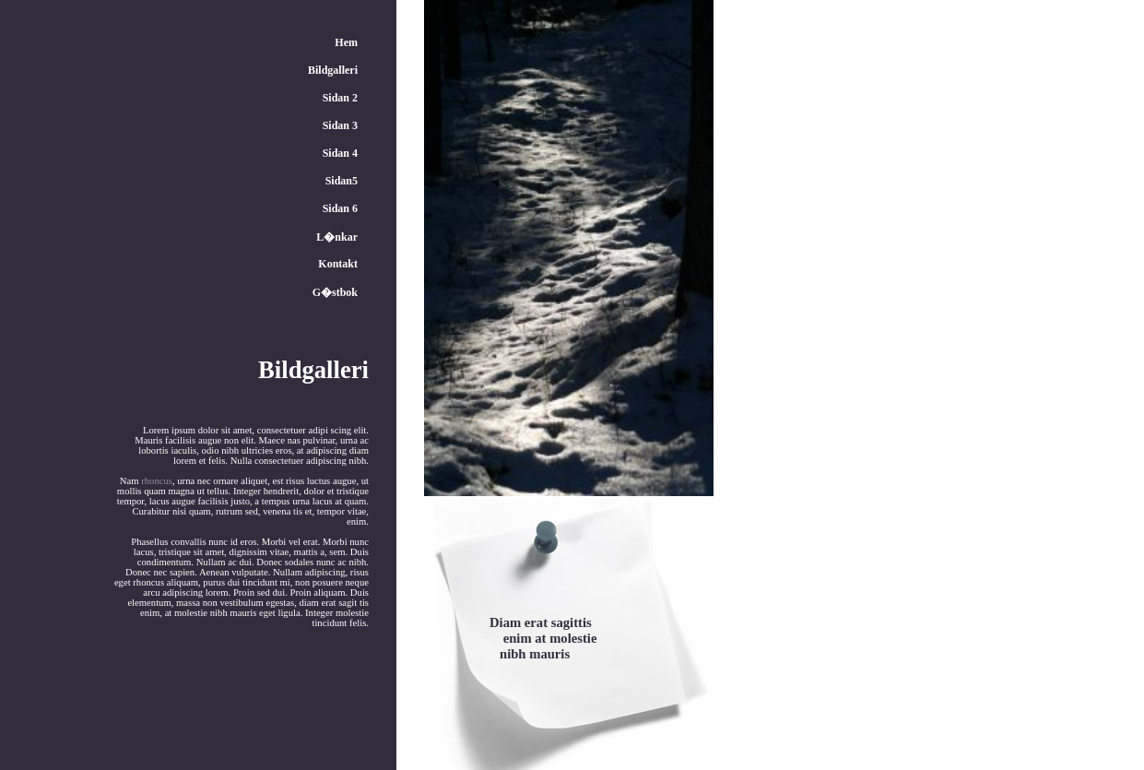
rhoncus (156, 481)
